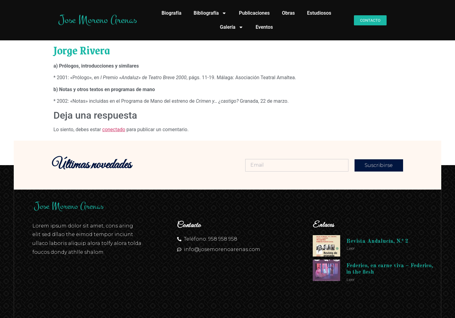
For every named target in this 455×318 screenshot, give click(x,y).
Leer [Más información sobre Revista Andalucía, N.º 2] (350, 248)
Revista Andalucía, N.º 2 (377, 241)
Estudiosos (319, 13)
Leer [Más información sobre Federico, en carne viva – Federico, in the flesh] (350, 279)
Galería (231, 27)
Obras (288, 13)
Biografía (171, 13)
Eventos (264, 27)
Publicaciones (254, 13)
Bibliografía (210, 13)
